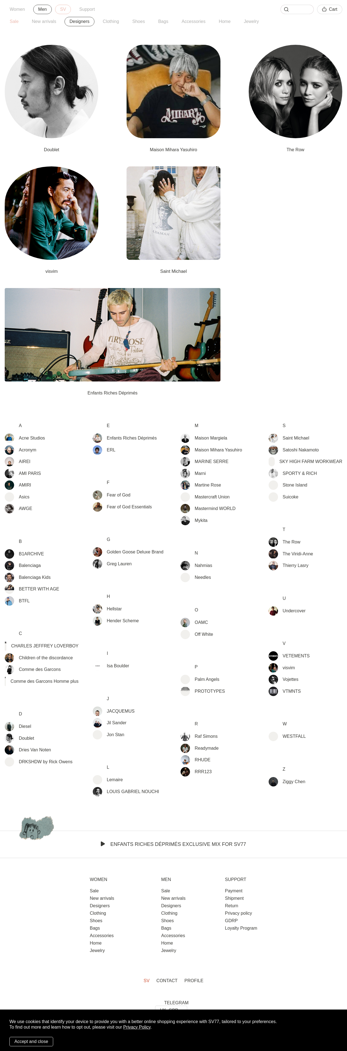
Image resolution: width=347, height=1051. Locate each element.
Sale (14, 21)
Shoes (138, 21)
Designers (100, 905)
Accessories (193, 21)
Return (231, 905)
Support (87, 9)
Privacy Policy (136, 1027)
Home (225, 21)
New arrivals (44, 21)
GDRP (231, 920)
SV (63, 9)
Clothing (111, 21)
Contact (167, 980)
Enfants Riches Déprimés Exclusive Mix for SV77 (173, 844)
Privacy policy (238, 913)
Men (42, 9)
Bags (163, 21)
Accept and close (31, 1041)
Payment (233, 890)
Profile (193, 980)
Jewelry (251, 21)
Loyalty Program (241, 928)
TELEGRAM (176, 1002)
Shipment (234, 898)
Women (17, 9)
